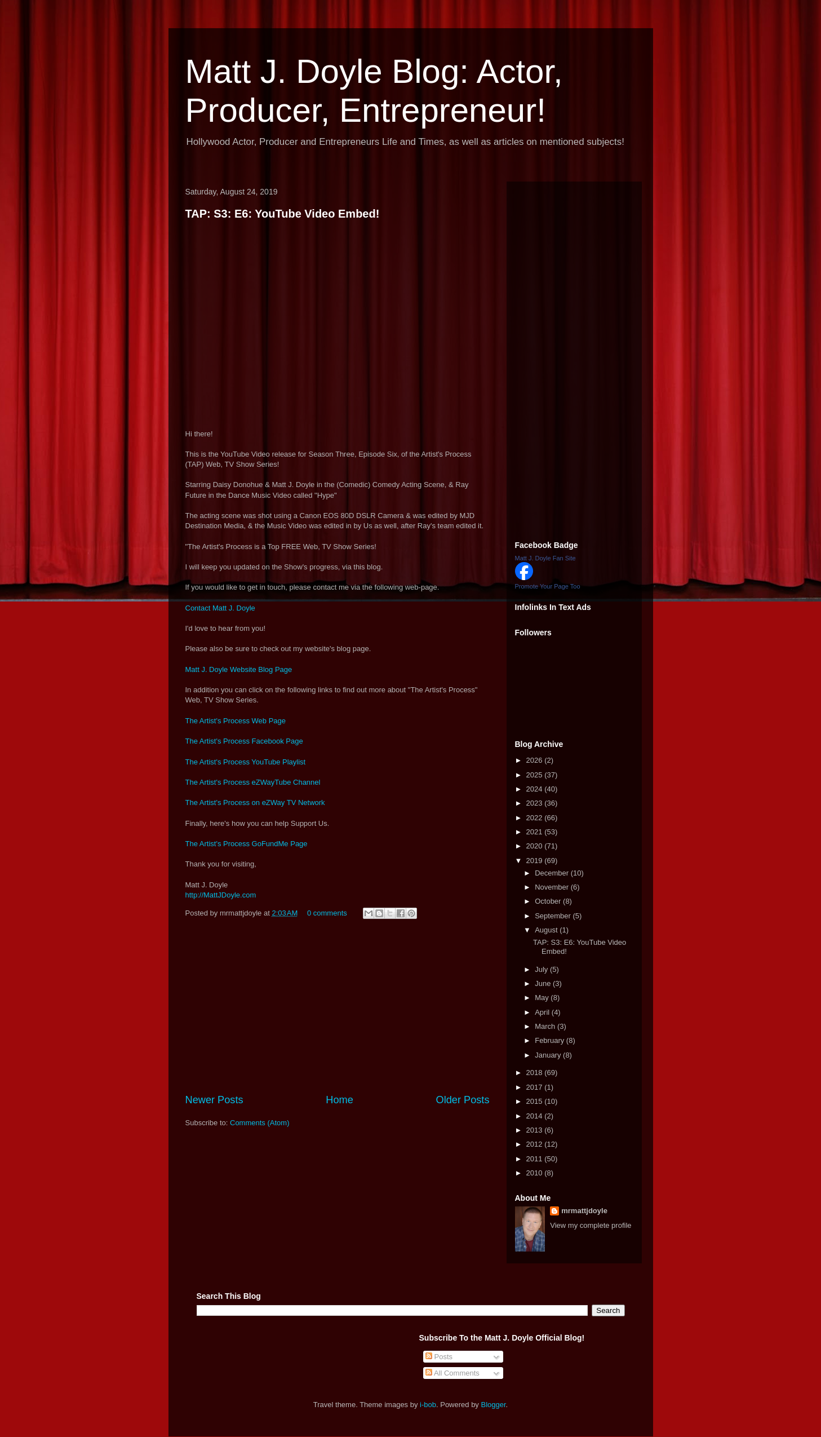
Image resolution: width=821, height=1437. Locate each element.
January (549, 1055)
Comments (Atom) (259, 1122)
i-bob (428, 1404)
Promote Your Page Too (547, 586)
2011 (535, 1159)
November (553, 887)
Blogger (493, 1404)
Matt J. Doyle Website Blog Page (238, 669)
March (546, 1026)
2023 (535, 803)
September (554, 916)
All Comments (452, 1373)
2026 (535, 760)
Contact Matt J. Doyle (220, 608)
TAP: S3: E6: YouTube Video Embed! (282, 213)
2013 (535, 1130)
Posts (438, 1356)
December (553, 873)
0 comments (327, 913)
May (543, 997)
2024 (535, 789)
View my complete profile (590, 1225)
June (544, 983)
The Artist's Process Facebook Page (244, 741)
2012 (535, 1144)
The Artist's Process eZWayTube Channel (253, 782)
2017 (535, 1087)
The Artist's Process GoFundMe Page (246, 843)
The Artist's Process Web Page (235, 721)
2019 (535, 860)
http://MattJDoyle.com (220, 895)
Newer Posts (214, 1100)
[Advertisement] (337, 1008)
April (543, 1012)
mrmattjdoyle (584, 1210)
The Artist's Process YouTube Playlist (245, 762)
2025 (535, 775)
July (542, 969)
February (550, 1040)
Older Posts (462, 1100)
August (547, 930)
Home (339, 1100)
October (549, 901)
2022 (535, 817)
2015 (535, 1101)
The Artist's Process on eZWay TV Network (255, 802)
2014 (535, 1116)
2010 (535, 1173)
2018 (535, 1072)
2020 (535, 846)
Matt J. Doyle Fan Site (545, 558)
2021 (535, 832)
